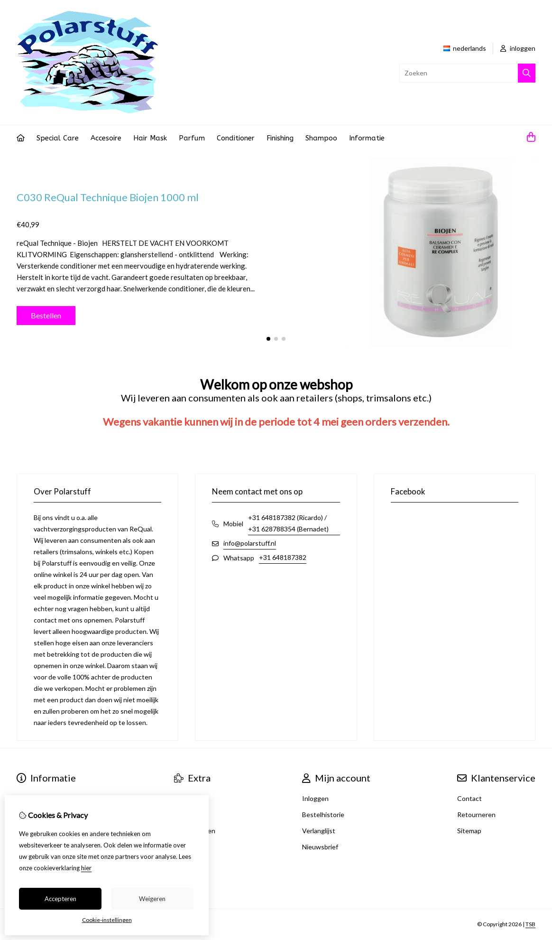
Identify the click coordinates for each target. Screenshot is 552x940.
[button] (268, 339)
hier (86, 868)
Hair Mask (150, 138)
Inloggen (315, 798)
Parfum (192, 138)
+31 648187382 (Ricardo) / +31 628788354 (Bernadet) (288, 523)
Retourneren (476, 814)
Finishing (280, 138)
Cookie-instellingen (107, 919)
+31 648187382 (282, 557)
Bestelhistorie (323, 814)
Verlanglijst (318, 831)
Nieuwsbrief (320, 847)
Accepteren (60, 899)
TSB (530, 924)
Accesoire (106, 138)
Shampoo (321, 138)
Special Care (58, 138)
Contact (469, 798)
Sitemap (469, 831)
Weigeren (152, 899)
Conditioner (236, 138)
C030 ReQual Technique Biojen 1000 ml (108, 197)
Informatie (367, 138)
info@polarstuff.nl (249, 543)
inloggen (517, 48)
